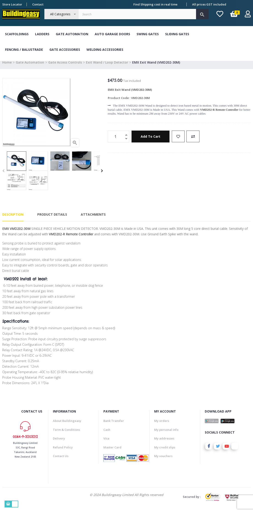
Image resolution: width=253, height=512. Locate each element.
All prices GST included (209, 4)
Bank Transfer (113, 426)
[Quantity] (116, 141)
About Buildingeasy (67, 426)
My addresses (164, 444)
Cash (106, 435)
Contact (37, 4)
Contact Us (60, 461)
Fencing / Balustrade (24, 49)
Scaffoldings (17, 34)
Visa (106, 444)
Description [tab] (13, 219)
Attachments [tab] (93, 219)
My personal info (166, 435)
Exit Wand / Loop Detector (107, 67)
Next (102, 176)
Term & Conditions (66, 435)
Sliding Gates (177, 34)
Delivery (59, 444)
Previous (3, 176)
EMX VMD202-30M (16, 233)
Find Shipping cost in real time (155, 4)
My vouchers (163, 461)
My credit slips (164, 452)
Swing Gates (148, 34)
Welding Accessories (104, 49)
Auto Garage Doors (112, 34)
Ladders (42, 34)
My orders (161, 426)
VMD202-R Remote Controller (219, 114)
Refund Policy (63, 452)
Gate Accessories (64, 49)
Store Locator (12, 4)
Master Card (112, 452)
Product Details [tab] (52, 219)
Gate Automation (72, 34)
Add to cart (151, 141)
